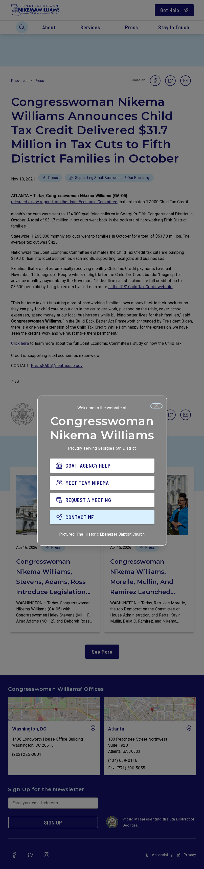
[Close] (156, 405)
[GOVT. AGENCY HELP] (102, 466)
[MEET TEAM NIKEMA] (102, 483)
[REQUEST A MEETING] (102, 500)
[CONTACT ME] (102, 517)
